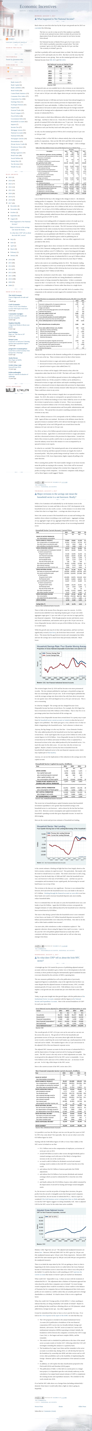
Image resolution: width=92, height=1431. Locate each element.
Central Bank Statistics (18, 93)
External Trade (16, 110)
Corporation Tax (16, 99)
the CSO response (45, 1315)
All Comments (13, 72)
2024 (10, 180)
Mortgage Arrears (16, 130)
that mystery (52, 753)
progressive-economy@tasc (18, 349)
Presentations (15, 141)
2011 (10, 276)
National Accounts (49, 486)
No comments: (40, 485)
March (12, 249)
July (12, 239)
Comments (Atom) (50, 1411)
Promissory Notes (17, 147)
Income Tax (15, 127)
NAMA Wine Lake (15, 365)
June (12, 242)
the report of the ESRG (60, 1315)
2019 (10, 197)
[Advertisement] (16, 433)
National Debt (15, 136)
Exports (13, 107)
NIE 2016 (62, 60)
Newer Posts (39, 1406)
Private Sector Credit (17, 144)
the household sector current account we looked (53, 720)
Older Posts (82, 1406)
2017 (10, 203)
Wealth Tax (14, 167)
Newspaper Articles (17, 138)
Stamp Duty (15, 161)
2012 (10, 272)
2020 (10, 193)
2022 (10, 187)
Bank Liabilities (16, 88)
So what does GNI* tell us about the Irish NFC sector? (58, 959)
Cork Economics (14, 304)
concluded (38, 28)
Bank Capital (15, 85)
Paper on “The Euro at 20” (17, 334)
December (14, 206)
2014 (10, 266)
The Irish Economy (15, 295)
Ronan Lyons (13, 339)
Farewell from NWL (15, 367)
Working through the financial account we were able (61, 893)
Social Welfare (15, 158)
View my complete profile (16, 42)
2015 (10, 263)
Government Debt (17, 119)
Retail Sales (15, 155)
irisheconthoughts (15, 372)
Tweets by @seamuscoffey (14, 59)
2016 (10, 259)
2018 (10, 200)
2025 (10, 177)
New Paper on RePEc (15, 360)
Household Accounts (49, 950)
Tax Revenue (15, 164)
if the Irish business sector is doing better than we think (59, 1199)
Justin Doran (13, 358)
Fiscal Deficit (15, 116)
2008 (10, 285)
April (12, 246)
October (13, 212)
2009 (10, 282)
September (14, 216)
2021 (10, 190)
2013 (10, 269)
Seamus (11, 39)
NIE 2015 (53, 60)
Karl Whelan (13, 332)
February (13, 252)
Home (61, 1406)
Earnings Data (15, 102)
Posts (10, 68)
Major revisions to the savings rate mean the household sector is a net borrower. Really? (57, 495)
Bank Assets (15, 82)
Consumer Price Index (18, 96)
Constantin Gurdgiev (16, 314)
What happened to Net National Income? (55, 19)
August (13, 219)
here (40, 1252)
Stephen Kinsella (14, 323)
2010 (10, 279)
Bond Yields (15, 90)
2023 (10, 184)
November (14, 209)
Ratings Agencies (16, 153)
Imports (13, 124)
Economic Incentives (38, 6)
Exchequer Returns (17, 105)
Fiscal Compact (16, 113)
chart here (52, 632)
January (13, 255)
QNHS (13, 150)
